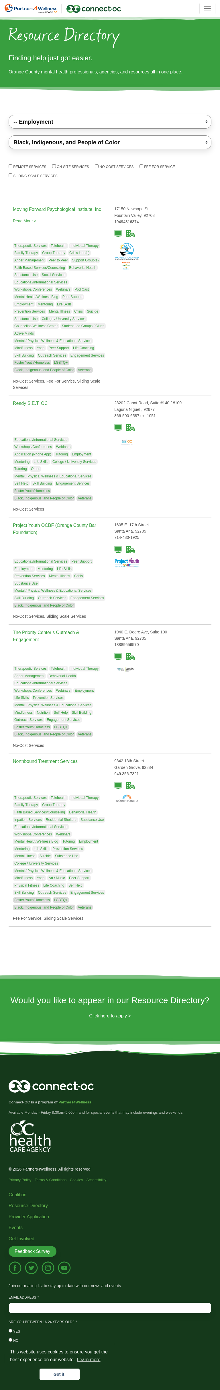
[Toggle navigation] (207, 8)
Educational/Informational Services (40, 282)
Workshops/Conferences (33, 289)
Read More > (24, 221)
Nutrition (43, 713)
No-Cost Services (114, 166)
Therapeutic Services (30, 246)
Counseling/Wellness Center (36, 326)
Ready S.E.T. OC (30, 403)
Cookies (76, 1180)
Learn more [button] (89, 1359)
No (13, 1340)
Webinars (63, 289)
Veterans (84, 370)
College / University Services (64, 319)
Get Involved (21, 1238)
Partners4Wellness (74, 1102)
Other (35, 469)
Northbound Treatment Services (45, 761)
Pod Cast (82, 289)
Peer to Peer (58, 260)
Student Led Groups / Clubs (83, 326)
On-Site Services (70, 166)
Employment (24, 304)
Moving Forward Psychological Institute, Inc (57, 209)
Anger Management (29, 260)
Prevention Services (29, 311)
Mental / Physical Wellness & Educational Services (52, 341)
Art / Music (57, 878)
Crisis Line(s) (79, 253)
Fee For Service (157, 166)
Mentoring (45, 304)
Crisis (78, 311)
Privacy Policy (20, 1180)
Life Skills (64, 304)
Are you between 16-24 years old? (41, 1322)
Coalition (17, 1194)
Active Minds (24, 333)
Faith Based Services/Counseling (39, 268)
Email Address (22, 1297)
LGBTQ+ (61, 363)
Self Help (21, 483)
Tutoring (61, 454)
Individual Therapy (84, 246)
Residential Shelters (61, 820)
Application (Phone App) (32, 454)
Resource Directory (28, 1205)
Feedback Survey (32, 1251)
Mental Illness (59, 311)
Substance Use (26, 275)
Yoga (40, 348)
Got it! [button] (60, 1374)
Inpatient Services (28, 820)
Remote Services (27, 166)
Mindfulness (23, 348)
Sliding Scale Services (33, 175)
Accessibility (97, 1180)
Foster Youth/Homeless (32, 363)
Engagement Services (87, 355)
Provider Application (29, 1216)
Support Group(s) (85, 260)
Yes (14, 1331)
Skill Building (24, 355)
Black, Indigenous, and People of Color (44, 370)
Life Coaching (83, 348)
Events (16, 1227)
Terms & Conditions (50, 1180)
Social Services (53, 275)
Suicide (92, 311)
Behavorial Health (82, 268)
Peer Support (72, 297)
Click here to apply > (110, 1015)
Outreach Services (52, 355)
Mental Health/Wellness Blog (36, 297)
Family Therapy (26, 253)
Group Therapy (53, 253)
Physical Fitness (26, 885)
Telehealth (58, 246)
